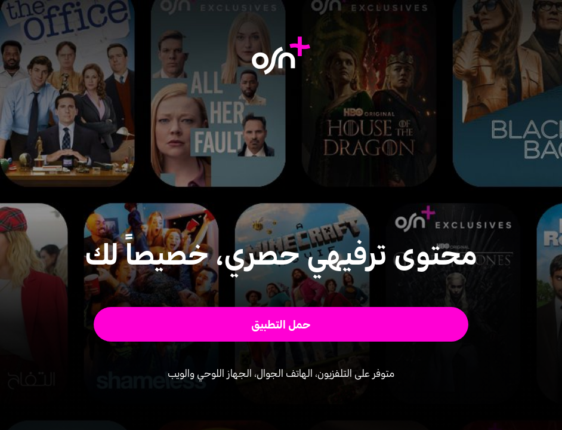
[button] (281, 324)
